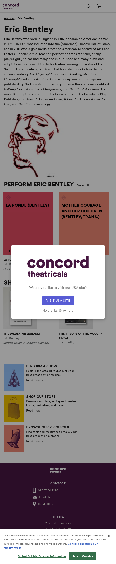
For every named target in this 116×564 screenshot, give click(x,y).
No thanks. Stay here (58, 310)
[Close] (109, 541)
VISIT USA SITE (58, 300)
